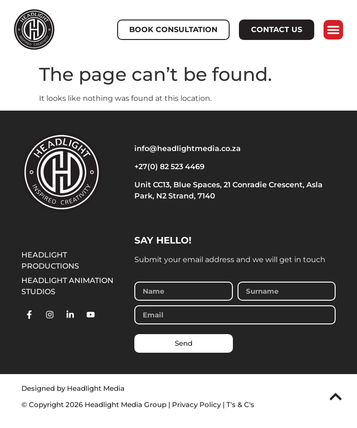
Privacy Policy (196, 404)
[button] (333, 30)
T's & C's (240, 404)
